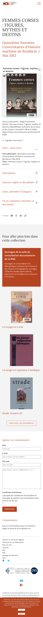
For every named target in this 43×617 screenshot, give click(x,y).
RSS (3, 550)
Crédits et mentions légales (13, 540)
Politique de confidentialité (13, 542)
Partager (5, 215)
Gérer (21, 614)
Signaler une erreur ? (14, 140)
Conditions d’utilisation (12, 492)
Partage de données (10, 555)
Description (8, 173)
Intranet (5, 547)
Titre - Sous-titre (11, 147)
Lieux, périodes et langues (16, 191)
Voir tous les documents (21, 423)
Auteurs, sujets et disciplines (18, 182)
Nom (4, 445)
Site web (5, 461)
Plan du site (7, 545)
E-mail (5, 453)
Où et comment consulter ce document (18, 202)
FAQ (3, 553)
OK (21, 610)
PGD (3, 558)
